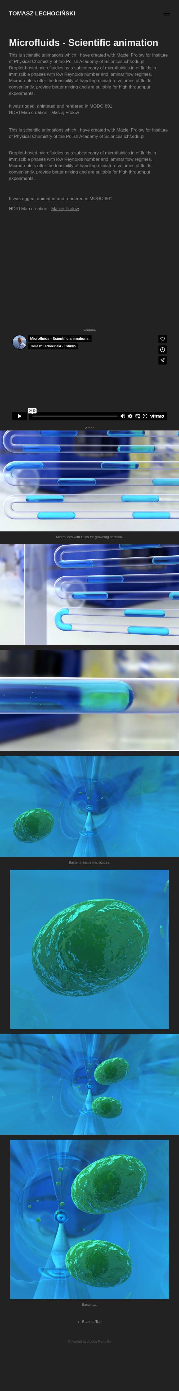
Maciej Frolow (65, 208)
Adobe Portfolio (99, 1341)
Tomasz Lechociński (42, 13)
